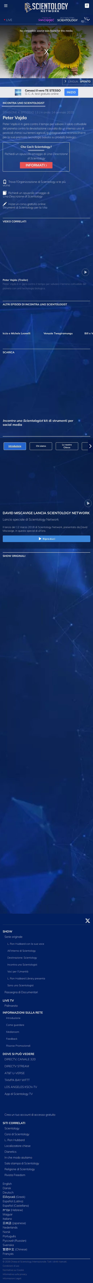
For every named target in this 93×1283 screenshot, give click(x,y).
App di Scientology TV (19, 1094)
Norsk (6, 1232)
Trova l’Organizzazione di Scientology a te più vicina (34, 183)
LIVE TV (8, 1000)
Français (8, 1253)
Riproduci (46, 539)
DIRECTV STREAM (17, 1066)
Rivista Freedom (15, 1175)
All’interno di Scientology (21, 950)
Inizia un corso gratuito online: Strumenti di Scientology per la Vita (25, 205)
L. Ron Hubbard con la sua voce (25, 943)
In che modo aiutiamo (18, 1157)
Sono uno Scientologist (20, 985)
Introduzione (13, 1018)
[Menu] (6, 5)
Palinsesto (11, 1005)
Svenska (8, 1245)
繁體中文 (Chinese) (15, 1249)
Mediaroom (12, 1031)
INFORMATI (36, 165)
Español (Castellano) (16, 1205)
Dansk (7, 1188)
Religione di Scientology (20, 1169)
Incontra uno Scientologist (22, 964)
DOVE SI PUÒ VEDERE (18, 1054)
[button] (90, 446)
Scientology (12, 1128)
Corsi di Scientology (17, 1134)
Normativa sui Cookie (13, 1270)
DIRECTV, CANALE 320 (20, 1059)
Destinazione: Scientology (22, 957)
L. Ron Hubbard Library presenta (26, 978)
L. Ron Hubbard (15, 1140)
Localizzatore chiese (18, 1146)
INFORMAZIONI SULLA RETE (23, 1012)
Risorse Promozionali (18, 1045)
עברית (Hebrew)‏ (13, 1210)
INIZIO (71, 92)
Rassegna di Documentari (21, 992)
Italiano (7, 1218)
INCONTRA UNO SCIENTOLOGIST (24, 103)
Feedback (11, 1038)
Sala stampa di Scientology (22, 1163)
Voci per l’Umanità (17, 971)
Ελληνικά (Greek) (14, 1197)
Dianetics (10, 1151)
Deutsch (8, 1192)
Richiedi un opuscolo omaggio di (26, 194)
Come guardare (15, 1025)
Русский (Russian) (14, 1240)
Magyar (7, 1214)
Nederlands (10, 1227)
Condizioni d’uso (11, 1265)
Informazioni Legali (12, 1278)
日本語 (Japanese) (14, 1223)
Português (9, 1236)
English (7, 1183)
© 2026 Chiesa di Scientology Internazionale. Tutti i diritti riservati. (35, 1261)
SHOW (7, 931)
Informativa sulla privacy (15, 1274)
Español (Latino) (13, 1201)
